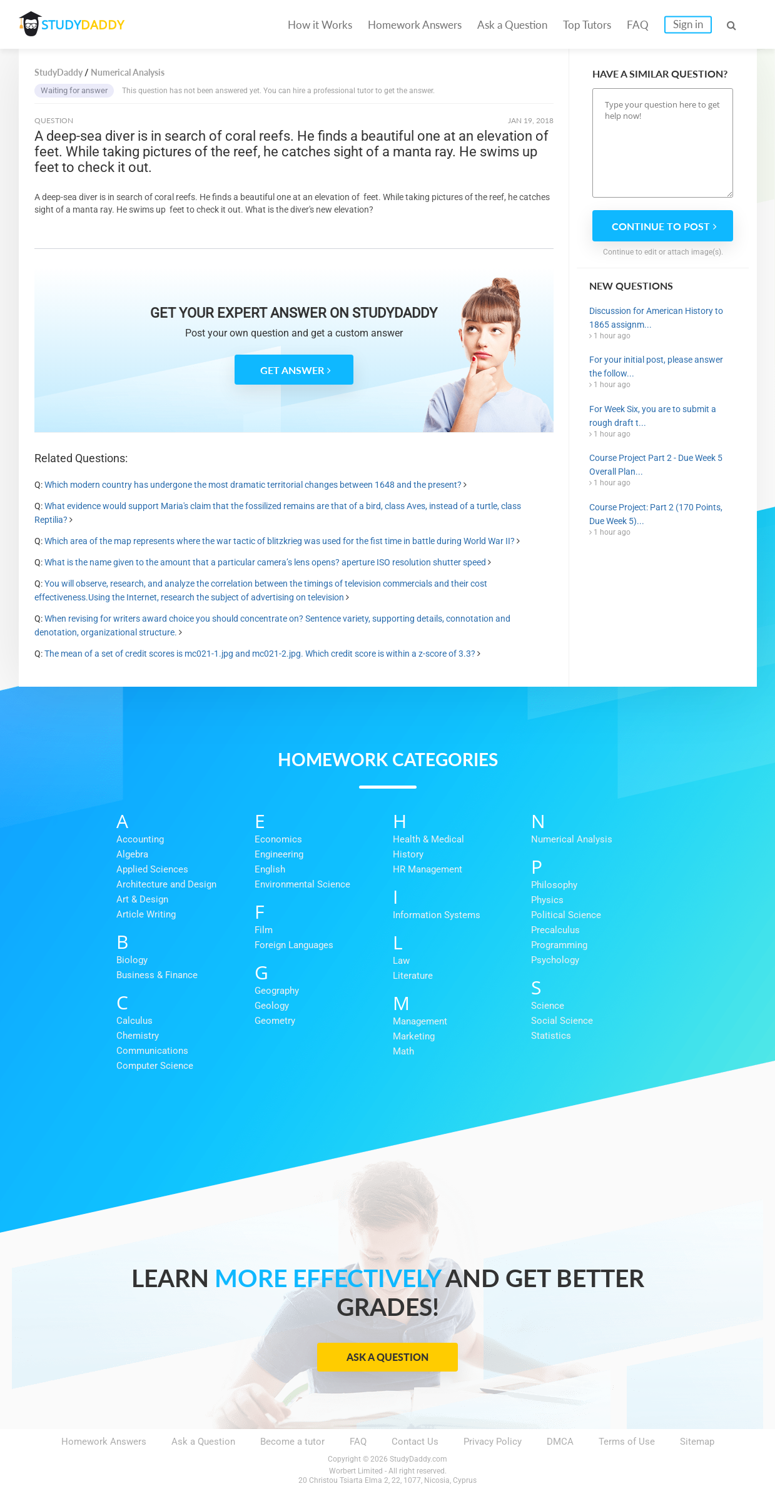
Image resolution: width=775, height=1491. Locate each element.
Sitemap (697, 1441)
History (408, 854)
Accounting (140, 839)
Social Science (562, 1020)
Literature (413, 975)
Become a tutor (292, 1441)
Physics (547, 900)
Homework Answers (415, 24)
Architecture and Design (166, 884)
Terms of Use (627, 1441)
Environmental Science (302, 884)
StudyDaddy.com (418, 1459)
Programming (559, 945)
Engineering (279, 854)
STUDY (85, 24)
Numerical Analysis (571, 839)
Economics (278, 839)
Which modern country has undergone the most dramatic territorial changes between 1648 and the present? (253, 485)
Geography (277, 990)
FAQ (638, 24)
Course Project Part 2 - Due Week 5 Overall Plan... (655, 465)
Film (264, 930)
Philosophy (554, 885)
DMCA (560, 1441)
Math (403, 1051)
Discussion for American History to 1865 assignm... (656, 318)
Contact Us (415, 1441)
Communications (152, 1050)
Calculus (134, 1020)
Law (401, 960)
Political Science (566, 915)
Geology (272, 1005)
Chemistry (137, 1035)
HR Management (427, 869)
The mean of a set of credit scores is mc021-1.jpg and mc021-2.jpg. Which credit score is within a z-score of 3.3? (259, 654)
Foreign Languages (294, 945)
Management (420, 1021)
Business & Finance (157, 975)
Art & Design (142, 899)
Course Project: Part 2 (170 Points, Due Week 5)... (655, 514)
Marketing (414, 1036)
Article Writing (146, 914)
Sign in (688, 24)
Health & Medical (428, 839)
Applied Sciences (152, 869)
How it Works (320, 24)
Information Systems (436, 915)
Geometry (275, 1020)
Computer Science (154, 1065)
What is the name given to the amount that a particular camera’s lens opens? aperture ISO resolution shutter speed (265, 562)
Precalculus (555, 930)
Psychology (555, 960)
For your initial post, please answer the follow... (656, 366)
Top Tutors (587, 24)
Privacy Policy (492, 1441)
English (270, 869)
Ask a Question (512, 24)
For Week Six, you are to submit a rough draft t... (652, 416)
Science (547, 1005)
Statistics (551, 1035)
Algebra (132, 854)
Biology (132, 960)
